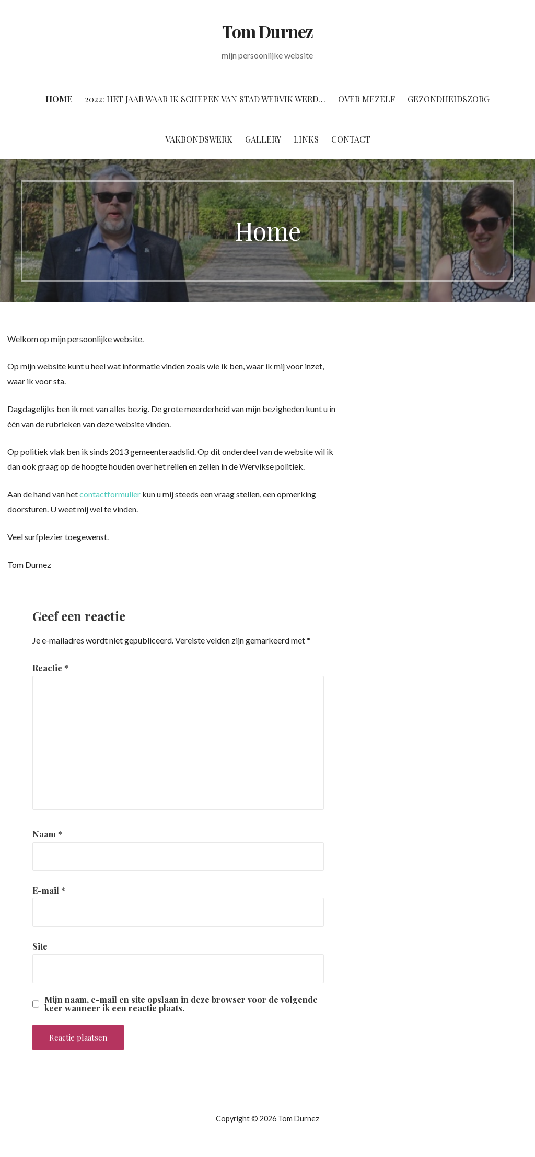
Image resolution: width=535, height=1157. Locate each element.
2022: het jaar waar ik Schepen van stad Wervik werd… (205, 99)
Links (306, 139)
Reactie (50, 667)
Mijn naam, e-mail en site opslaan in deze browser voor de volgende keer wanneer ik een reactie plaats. (181, 1004)
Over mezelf (366, 99)
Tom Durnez (267, 31)
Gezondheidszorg (449, 99)
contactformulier (110, 494)
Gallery (263, 139)
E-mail (48, 890)
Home (58, 99)
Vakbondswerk (198, 139)
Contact (350, 139)
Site (40, 946)
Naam (47, 833)
